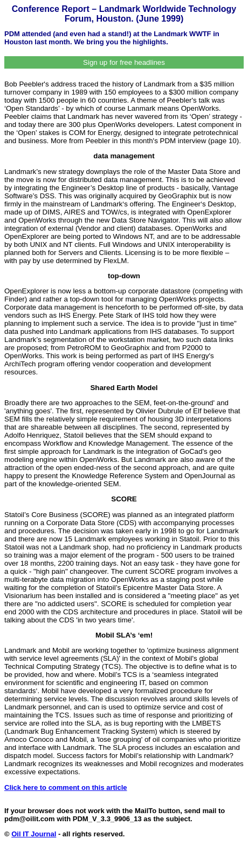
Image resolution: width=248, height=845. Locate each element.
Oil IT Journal (33, 834)
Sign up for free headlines (124, 62)
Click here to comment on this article (65, 787)
